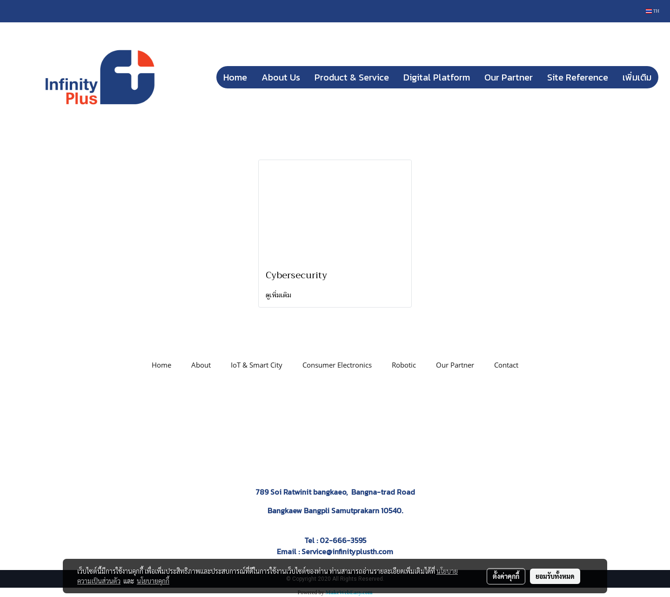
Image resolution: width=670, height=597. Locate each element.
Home (235, 77)
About (201, 364)
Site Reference (577, 77)
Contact (506, 364)
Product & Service (352, 77)
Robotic (404, 364)
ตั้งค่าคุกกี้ (506, 576)
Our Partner (508, 77)
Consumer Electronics (337, 364)
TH (652, 10)
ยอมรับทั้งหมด (555, 576)
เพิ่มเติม (637, 77)
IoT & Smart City (256, 364)
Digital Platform (436, 77)
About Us (280, 77)
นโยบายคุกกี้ (153, 581)
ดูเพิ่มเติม (279, 295)
